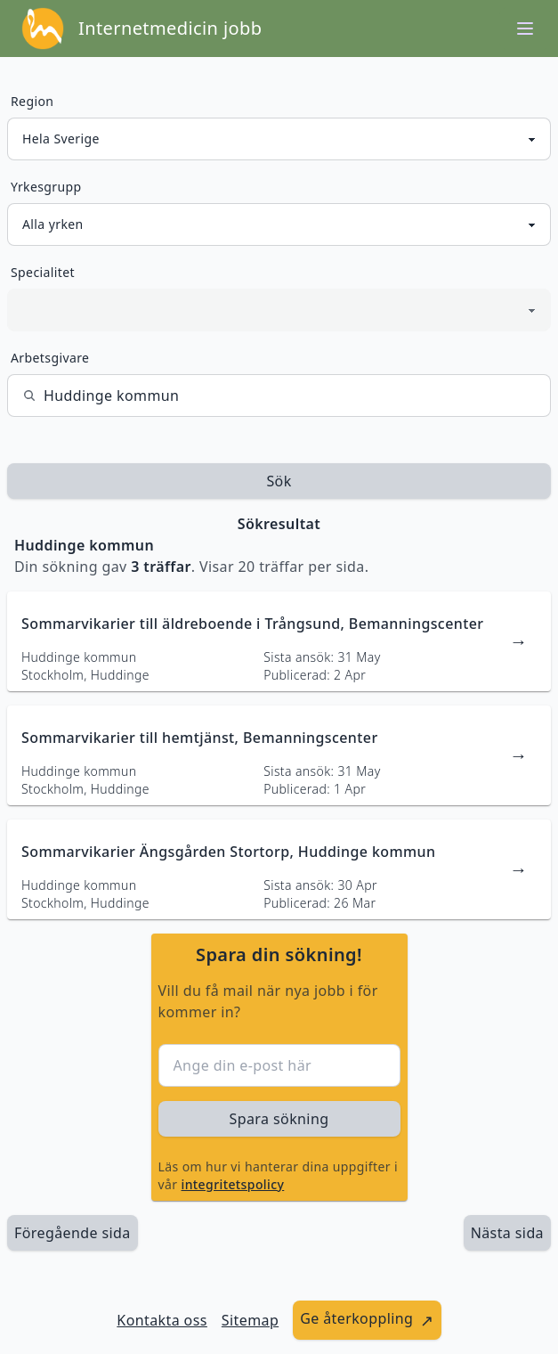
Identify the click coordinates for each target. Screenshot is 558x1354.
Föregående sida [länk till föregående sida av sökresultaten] (72, 1233)
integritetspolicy (233, 1184)
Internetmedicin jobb (170, 28)
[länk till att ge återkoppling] (367, 1320)
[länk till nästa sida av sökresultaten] (507, 1233)
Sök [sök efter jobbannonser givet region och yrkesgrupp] (278, 481)
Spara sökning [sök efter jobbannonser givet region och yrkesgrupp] (279, 1119)
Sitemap (250, 1320)
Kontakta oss (162, 1320)
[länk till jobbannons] (279, 641)
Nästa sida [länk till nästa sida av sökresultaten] (507, 1233)
